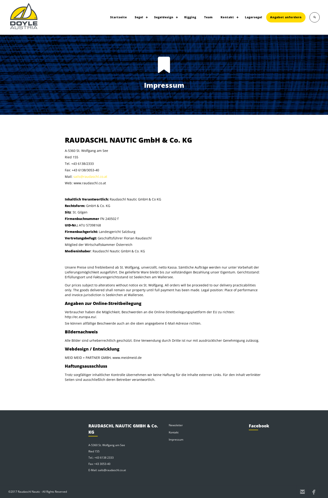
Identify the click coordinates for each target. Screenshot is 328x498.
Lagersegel (253, 17)
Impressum (176, 440)
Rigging (190, 17)
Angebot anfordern (286, 17)
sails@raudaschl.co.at (90, 176)
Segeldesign (163, 17)
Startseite (118, 17)
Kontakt (227, 17)
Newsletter (176, 425)
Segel (139, 17)
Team (208, 17)
